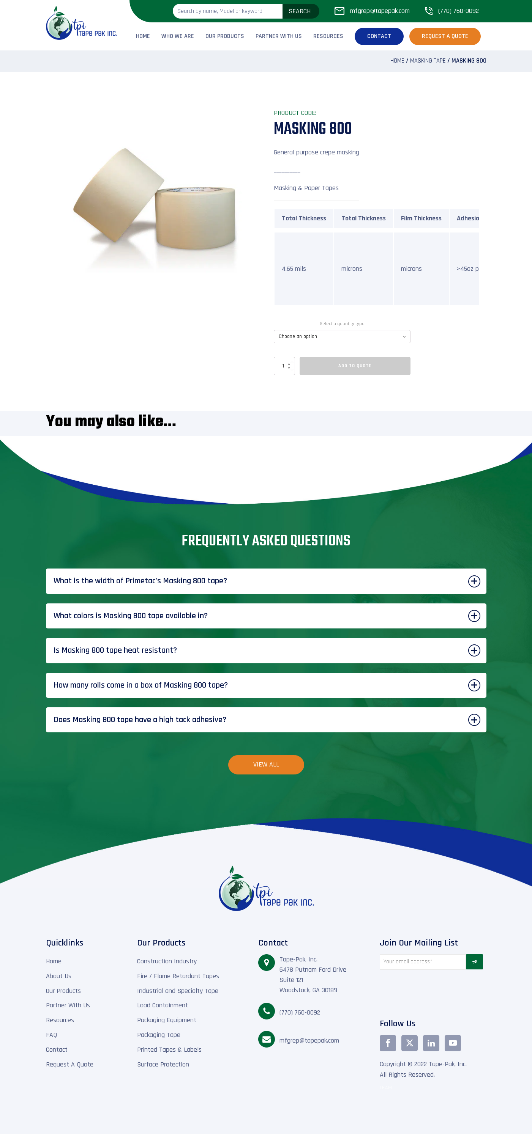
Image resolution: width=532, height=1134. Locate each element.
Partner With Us (279, 36)
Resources (328, 36)
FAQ (51, 1034)
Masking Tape (428, 61)
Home (143, 36)
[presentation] (423, 992)
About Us (58, 976)
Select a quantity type (342, 324)
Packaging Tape (158, 1034)
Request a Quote (445, 36)
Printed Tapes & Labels (169, 1049)
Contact (379, 36)
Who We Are (177, 36)
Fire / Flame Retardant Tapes (178, 976)
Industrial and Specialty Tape (177, 990)
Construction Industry (167, 961)
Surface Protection (163, 1064)
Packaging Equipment (166, 1020)
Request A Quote (69, 1064)
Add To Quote (354, 366)
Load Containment (162, 1005)
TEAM (386, 1088)
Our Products (224, 36)
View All (266, 764)
